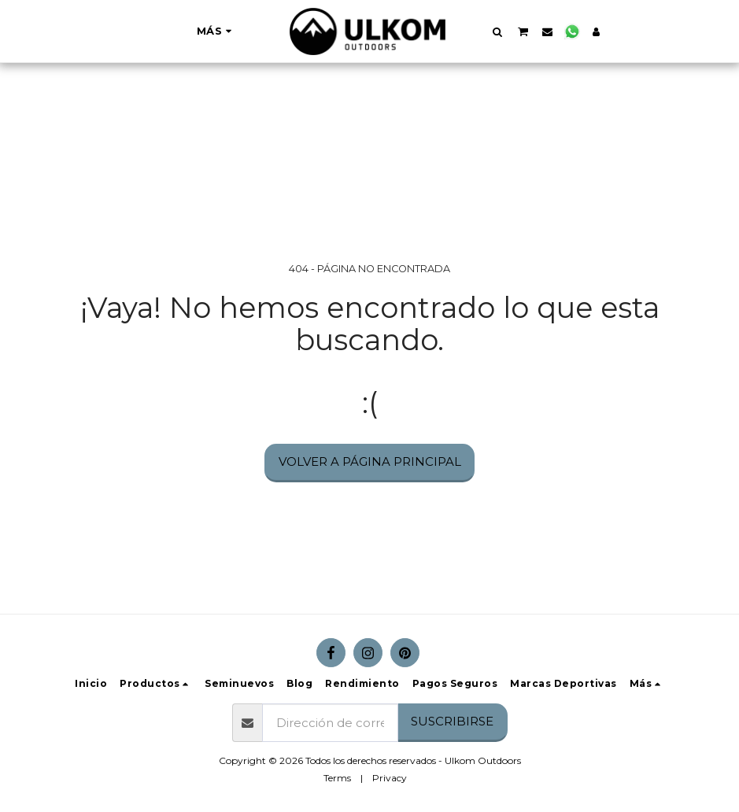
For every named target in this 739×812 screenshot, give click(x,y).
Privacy (389, 778)
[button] (497, 31)
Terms (337, 778)
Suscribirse (452, 721)
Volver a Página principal (370, 461)
